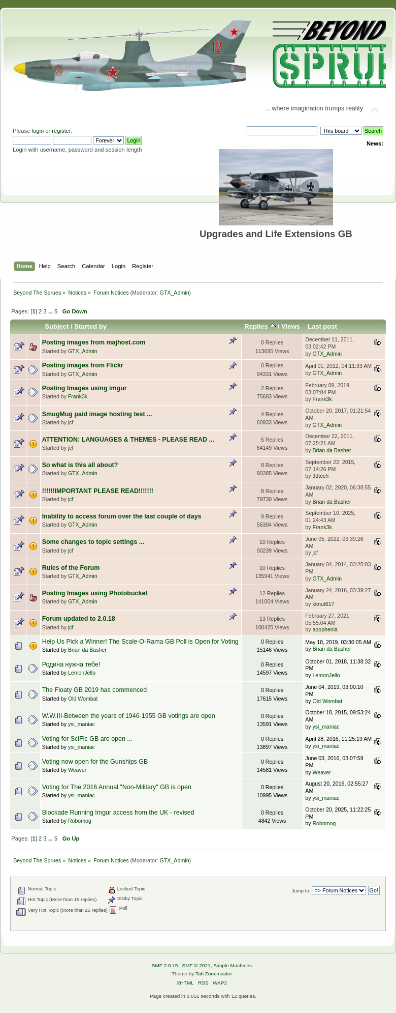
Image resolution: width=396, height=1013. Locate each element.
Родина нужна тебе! (71, 664)
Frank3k (77, 396)
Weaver (77, 770)
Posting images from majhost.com (94, 342)
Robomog (79, 821)
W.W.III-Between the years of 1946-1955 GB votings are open (128, 715)
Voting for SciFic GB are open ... (87, 738)
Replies (260, 326)
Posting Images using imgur (84, 388)
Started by (90, 326)
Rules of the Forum (71, 567)
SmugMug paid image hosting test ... (97, 414)
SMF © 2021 (196, 965)
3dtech (320, 476)
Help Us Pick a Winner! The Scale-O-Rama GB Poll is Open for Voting (140, 641)
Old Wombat (83, 699)
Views (290, 326)
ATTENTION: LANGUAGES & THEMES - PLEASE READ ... (128, 439)
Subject (57, 326)
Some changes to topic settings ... (93, 541)
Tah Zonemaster (213, 973)
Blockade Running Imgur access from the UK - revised (118, 812)
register (61, 131)
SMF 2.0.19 (165, 965)
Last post (322, 326)
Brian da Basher (331, 450)
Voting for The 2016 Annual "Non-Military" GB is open (116, 787)
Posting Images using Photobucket (95, 593)
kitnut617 (323, 604)
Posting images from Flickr (82, 365)
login (37, 131)
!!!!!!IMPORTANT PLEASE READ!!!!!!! (97, 491)
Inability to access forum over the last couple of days (122, 516)
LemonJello (81, 673)
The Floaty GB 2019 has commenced (94, 689)
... (51, 311)
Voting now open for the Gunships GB (95, 761)
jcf (71, 422)
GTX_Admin (174, 293)
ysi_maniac (81, 724)
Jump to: (301, 890)
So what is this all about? (80, 465)
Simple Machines (232, 965)
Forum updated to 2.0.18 (78, 618)
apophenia (325, 629)
